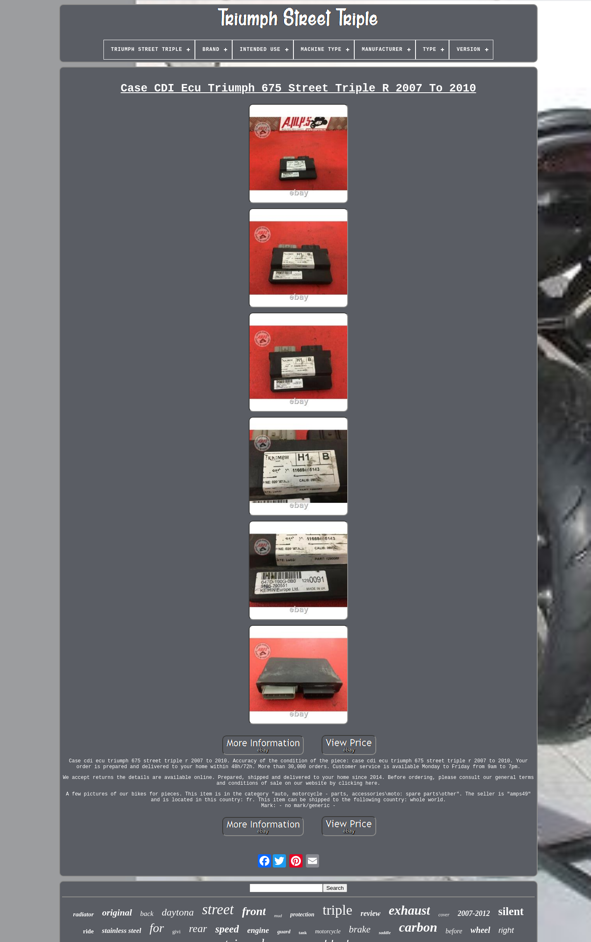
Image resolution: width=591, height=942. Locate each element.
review (370, 913)
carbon (418, 927)
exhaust (409, 910)
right (506, 930)
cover (443, 915)
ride (88, 931)
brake (359, 929)
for (156, 928)
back (147, 914)
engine (258, 930)
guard (284, 931)
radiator (83, 914)
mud (278, 915)
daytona (178, 912)
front (254, 911)
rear (198, 929)
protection (302, 914)
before (453, 931)
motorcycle (328, 931)
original (117, 912)
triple (338, 910)
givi (176, 931)
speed (227, 929)
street (217, 909)
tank (303, 932)
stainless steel (121, 931)
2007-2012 (474, 913)
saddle (385, 932)
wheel (480, 930)
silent (511, 911)
